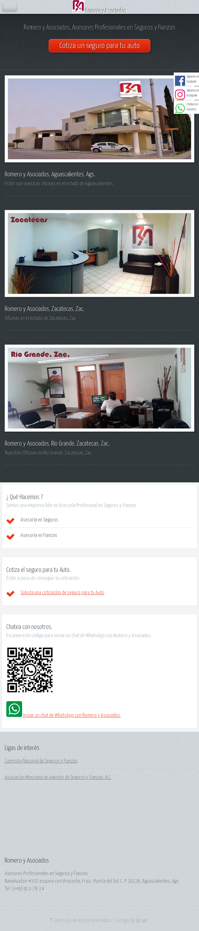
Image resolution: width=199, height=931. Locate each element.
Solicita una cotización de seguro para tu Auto (62, 592)
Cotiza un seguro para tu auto (99, 45)
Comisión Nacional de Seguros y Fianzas (41, 761)
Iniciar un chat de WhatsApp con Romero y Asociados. (63, 715)
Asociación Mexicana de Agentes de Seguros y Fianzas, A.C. (58, 777)
